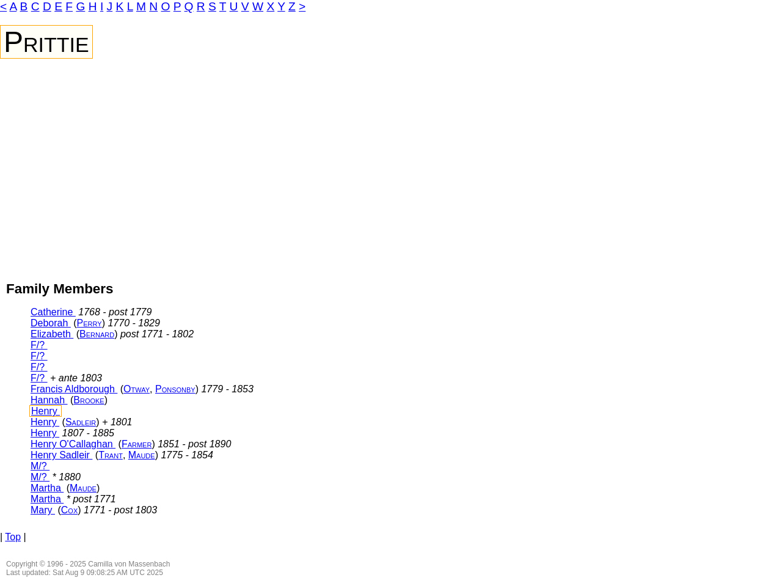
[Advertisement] (391, 150)
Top (13, 537)
